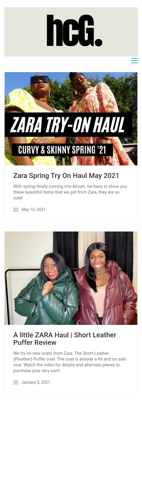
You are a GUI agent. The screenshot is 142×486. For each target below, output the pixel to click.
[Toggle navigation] (134, 61)
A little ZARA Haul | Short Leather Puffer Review (64, 339)
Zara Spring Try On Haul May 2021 (66, 175)
